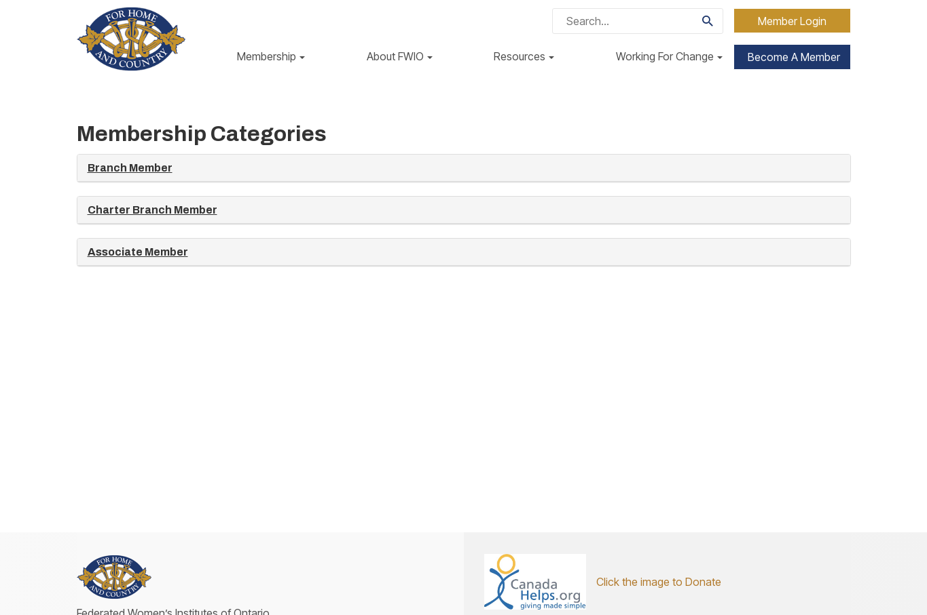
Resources (524, 56)
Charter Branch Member (152, 210)
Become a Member (794, 57)
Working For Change (669, 56)
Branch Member (130, 168)
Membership (271, 56)
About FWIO (400, 56)
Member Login (792, 21)
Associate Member (138, 252)
